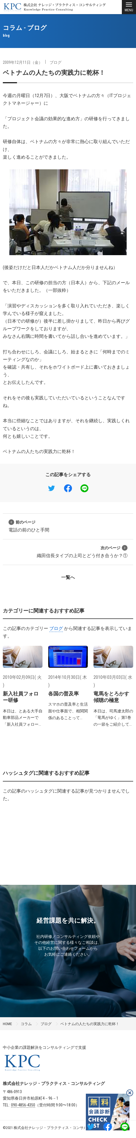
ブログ (55, 62)
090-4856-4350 (23, 1105)
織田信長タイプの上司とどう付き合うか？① (82, 551)
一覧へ (68, 577)
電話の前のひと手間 (28, 526)
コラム (26, 1024)
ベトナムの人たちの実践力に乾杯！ (54, 72)
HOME (7, 1024)
